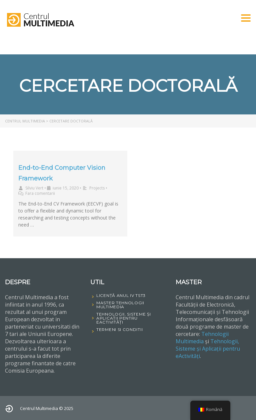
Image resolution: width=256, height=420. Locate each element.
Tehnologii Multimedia (202, 337)
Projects (97, 188)
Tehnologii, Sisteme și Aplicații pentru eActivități (208, 349)
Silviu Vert (34, 188)
